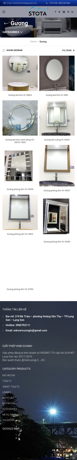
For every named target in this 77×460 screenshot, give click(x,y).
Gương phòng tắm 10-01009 (20, 189)
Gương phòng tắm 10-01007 (57, 190)
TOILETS (6, 381)
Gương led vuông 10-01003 (57, 140)
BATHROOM (8, 375)
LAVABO (6, 392)
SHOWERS (7, 420)
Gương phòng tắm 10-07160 (42, 286)
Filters (67, 50)
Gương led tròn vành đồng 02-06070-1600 (20, 141)
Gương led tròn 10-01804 (20, 95)
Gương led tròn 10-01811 (57, 95)
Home (34, 41)
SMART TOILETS (10, 386)
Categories (10, 32)
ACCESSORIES (9, 409)
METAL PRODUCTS (12, 414)
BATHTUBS (8, 398)
